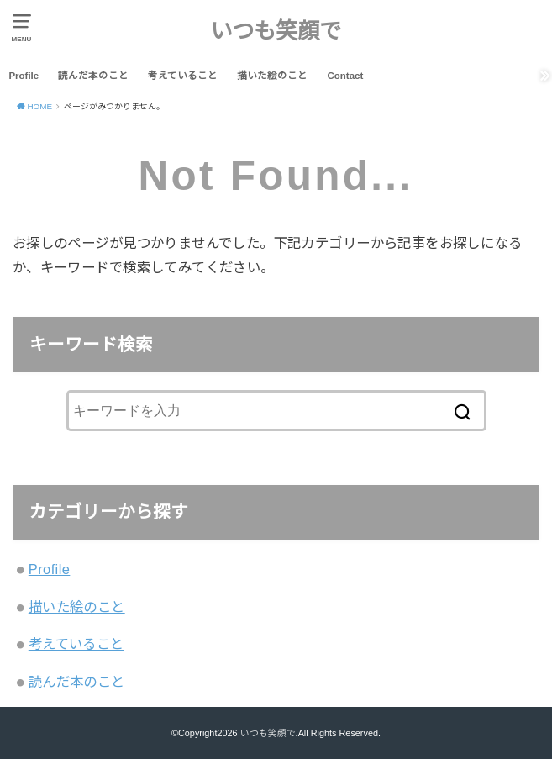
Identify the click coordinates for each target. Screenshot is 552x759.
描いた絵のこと (272, 76)
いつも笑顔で (275, 31)
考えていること (183, 76)
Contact (345, 76)
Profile (23, 76)
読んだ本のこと (93, 76)
